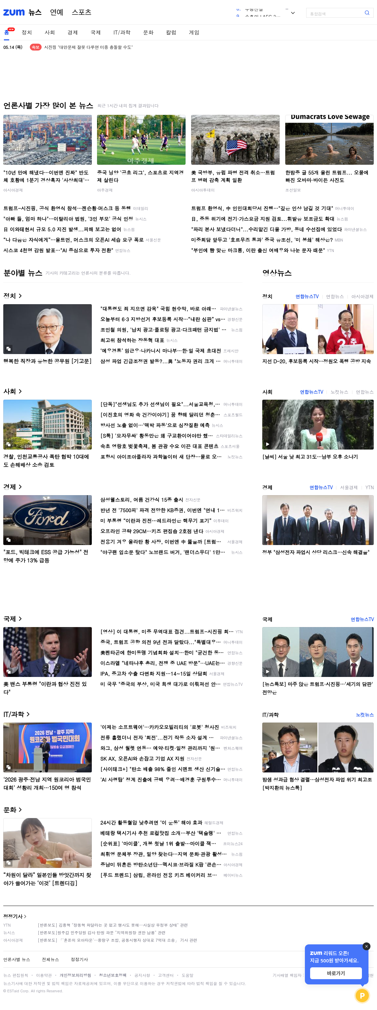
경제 (73, 32)
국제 (95, 32)
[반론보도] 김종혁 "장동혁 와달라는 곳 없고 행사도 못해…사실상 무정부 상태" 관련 (113, 925)
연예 (56, 12)
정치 (27, 32)
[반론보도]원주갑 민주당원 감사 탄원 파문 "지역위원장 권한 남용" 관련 (102, 932)
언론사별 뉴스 (16, 959)
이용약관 (44, 975)
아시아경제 (13, 190)
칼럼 (171, 32)
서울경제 (349, 487)
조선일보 (293, 190)
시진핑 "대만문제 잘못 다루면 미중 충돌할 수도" (88, 47)
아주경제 (105, 190)
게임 (194, 32)
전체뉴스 (50, 959)
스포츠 (81, 12)
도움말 (187, 975)
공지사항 (142, 975)
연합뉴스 (335, 296)
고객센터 (166, 975)
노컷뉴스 (339, 392)
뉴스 (35, 12)
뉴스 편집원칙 (15, 975)
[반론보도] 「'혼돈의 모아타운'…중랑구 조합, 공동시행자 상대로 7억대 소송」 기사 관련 (117, 940)
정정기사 (12, 916)
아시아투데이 (203, 190)
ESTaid (13, 990)
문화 (148, 32)
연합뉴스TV (306, 296)
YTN (370, 487)
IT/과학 (121, 32)
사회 (50, 32)
